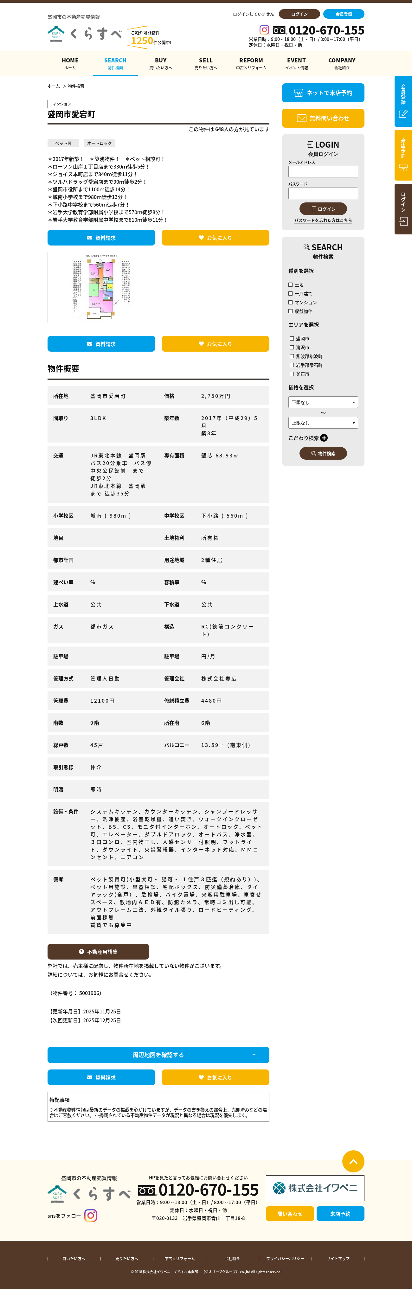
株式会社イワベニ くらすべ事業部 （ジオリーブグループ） (191, 1271)
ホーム (54, 86)
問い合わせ (290, 1213)
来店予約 (340, 1213)
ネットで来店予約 (323, 93)
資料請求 (101, 237)
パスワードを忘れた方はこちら (323, 220)
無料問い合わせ (323, 118)
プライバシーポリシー (285, 1258)
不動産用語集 (98, 951)
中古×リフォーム (179, 1258)
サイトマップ (338, 1258)
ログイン (299, 14)
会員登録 (344, 14)
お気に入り (215, 237)
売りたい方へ (126, 1258)
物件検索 (323, 453)
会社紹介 (232, 1258)
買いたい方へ (73, 1258)
